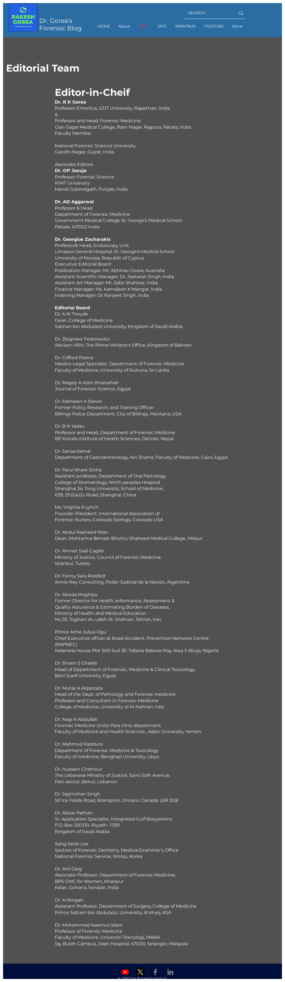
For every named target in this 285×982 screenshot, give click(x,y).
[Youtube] (125, 972)
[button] (162, 26)
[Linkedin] (170, 972)
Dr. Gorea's (55, 21)
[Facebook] (155, 972)
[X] (140, 972)
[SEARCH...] (207, 13)
